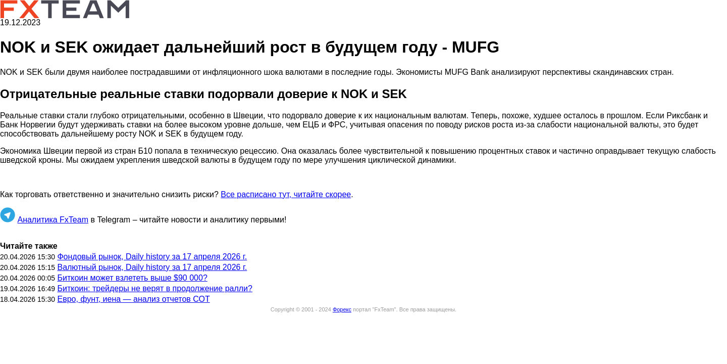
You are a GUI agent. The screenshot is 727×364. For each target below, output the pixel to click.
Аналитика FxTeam (52, 219)
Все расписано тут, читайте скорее (286, 194)
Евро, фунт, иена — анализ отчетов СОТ (133, 299)
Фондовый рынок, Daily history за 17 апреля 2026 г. (152, 256)
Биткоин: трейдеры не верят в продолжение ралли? (154, 288)
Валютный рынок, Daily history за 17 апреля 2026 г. (152, 267)
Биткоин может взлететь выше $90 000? (132, 278)
